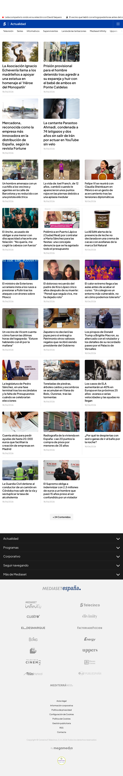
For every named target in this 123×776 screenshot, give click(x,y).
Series (20, 31)
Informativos (33, 31)
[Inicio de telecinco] (4, 23)
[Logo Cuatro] (33, 616)
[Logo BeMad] (33, 651)
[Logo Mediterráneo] (61, 685)
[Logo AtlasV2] (33, 673)
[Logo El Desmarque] (33, 628)
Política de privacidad (61, 710)
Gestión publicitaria (61, 723)
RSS (61, 728)
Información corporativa (61, 705)
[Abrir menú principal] (118, 23)
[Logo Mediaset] (61, 590)
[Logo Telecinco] (90, 605)
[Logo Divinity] (89, 616)
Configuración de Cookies (61, 714)
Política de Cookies (61, 719)
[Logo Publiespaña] (89, 674)
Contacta (61, 732)
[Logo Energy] (90, 639)
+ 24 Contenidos (62, 516)
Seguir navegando (61, 565)
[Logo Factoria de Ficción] (89, 628)
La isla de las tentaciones (74, 31)
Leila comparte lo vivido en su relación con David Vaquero (33, 17)
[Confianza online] (62, 764)
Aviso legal (62, 701)
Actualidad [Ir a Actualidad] (18, 23)
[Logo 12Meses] (89, 662)
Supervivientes (50, 31)
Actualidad (61, 538)
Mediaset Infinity (98, 31)
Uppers (113, 31)
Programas (61, 547)
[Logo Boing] (33, 639)
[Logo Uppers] (90, 651)
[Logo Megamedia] (63, 748)
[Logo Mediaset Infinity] (33, 605)
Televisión (8, 31)
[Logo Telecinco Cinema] (33, 662)
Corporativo (61, 556)
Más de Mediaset (61, 574)
